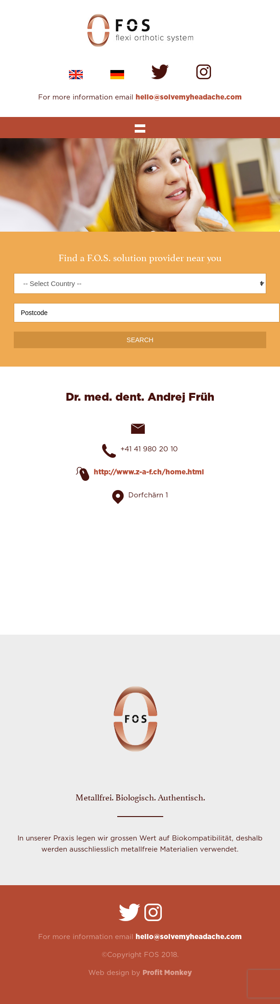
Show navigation (139, 127)
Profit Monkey (167, 972)
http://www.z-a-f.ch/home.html (149, 472)
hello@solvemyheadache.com (189, 97)
